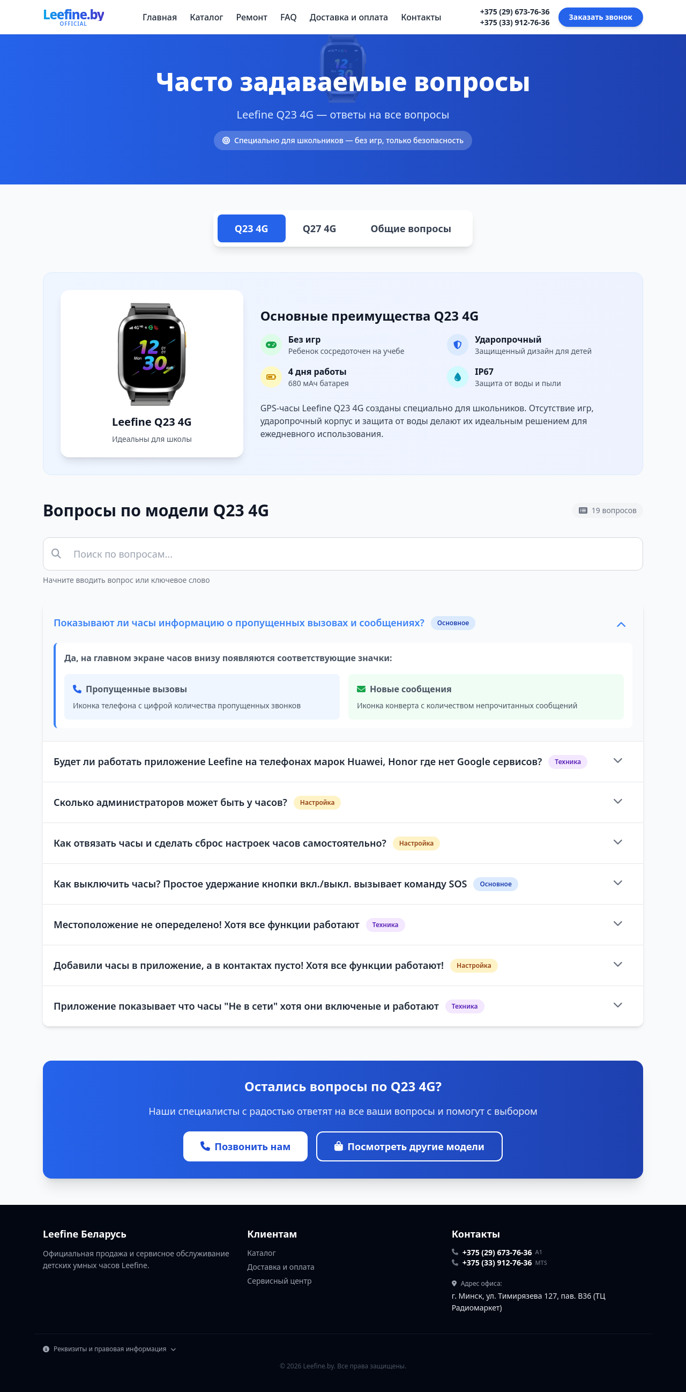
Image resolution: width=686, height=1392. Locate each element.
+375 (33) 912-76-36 (515, 22)
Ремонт (251, 17)
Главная (160, 17)
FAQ (288, 17)
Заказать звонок (600, 17)
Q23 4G (252, 228)
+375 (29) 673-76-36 (515, 11)
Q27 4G (320, 228)
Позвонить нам (245, 1146)
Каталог (206, 17)
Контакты (421, 17)
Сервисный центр (279, 1281)
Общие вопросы (410, 228)
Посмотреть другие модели (409, 1146)
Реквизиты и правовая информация (109, 1349)
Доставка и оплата (349, 17)
